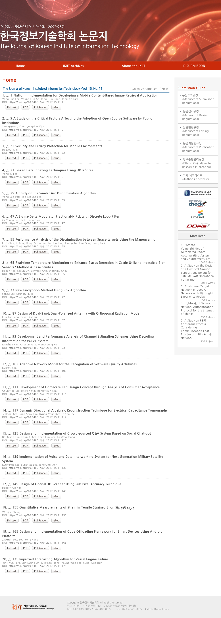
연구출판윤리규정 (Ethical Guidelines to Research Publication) (194, 163)
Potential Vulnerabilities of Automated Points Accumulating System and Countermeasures (195, 252)
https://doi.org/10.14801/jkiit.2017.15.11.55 (36, 246)
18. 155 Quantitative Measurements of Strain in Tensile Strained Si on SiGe (68, 507)
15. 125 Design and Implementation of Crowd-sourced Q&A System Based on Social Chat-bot (76, 433)
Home (20, 65)
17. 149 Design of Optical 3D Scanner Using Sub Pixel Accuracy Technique (61, 484)
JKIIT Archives (73, 65)
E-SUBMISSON (194, 65)
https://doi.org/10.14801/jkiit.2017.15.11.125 (37, 440)
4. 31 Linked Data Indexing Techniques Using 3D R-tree (48, 170)
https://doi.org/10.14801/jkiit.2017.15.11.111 (37, 394)
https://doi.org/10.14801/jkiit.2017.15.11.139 (37, 468)
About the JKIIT (133, 65)
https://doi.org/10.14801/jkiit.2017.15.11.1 (35, 102)
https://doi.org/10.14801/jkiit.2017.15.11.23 (36, 153)
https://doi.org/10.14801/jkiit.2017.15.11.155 (37, 515)
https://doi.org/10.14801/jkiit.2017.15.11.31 (36, 177)
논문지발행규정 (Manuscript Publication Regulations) (196, 147)
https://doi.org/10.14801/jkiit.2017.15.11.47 (36, 223)
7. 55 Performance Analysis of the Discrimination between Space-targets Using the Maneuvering (79, 239)
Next (164, 88)
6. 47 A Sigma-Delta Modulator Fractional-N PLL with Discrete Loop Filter (60, 216)
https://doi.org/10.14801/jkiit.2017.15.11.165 (37, 543)
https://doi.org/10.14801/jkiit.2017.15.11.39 (36, 200)
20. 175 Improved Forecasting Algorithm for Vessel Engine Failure (55, 559)
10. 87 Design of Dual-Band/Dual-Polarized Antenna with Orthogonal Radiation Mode (71, 313)
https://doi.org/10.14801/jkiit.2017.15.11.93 (36, 348)
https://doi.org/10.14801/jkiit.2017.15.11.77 (36, 297)
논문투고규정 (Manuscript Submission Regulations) (196, 99)
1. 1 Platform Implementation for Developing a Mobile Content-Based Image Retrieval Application (80, 95)
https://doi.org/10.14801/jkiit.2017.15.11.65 (36, 274)
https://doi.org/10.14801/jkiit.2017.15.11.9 (35, 130)
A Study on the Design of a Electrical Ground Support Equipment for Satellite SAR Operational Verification (198, 272)
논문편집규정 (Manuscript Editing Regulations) (193, 131)
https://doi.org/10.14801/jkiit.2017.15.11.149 (37, 491)
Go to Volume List (144, 88)
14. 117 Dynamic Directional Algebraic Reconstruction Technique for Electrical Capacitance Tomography (85, 410)
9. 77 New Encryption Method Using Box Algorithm (44, 290)
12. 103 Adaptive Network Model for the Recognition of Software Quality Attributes (69, 364)
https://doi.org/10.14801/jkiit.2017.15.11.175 (37, 566)
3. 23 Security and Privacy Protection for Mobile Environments (52, 146)
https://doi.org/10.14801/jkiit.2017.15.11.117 (37, 417)
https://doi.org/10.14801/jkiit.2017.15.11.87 (36, 320)
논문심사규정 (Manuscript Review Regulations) (193, 115)
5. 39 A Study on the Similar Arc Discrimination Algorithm (49, 193)
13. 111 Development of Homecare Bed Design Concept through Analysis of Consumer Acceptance (81, 387)
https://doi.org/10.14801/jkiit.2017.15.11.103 (37, 371)
